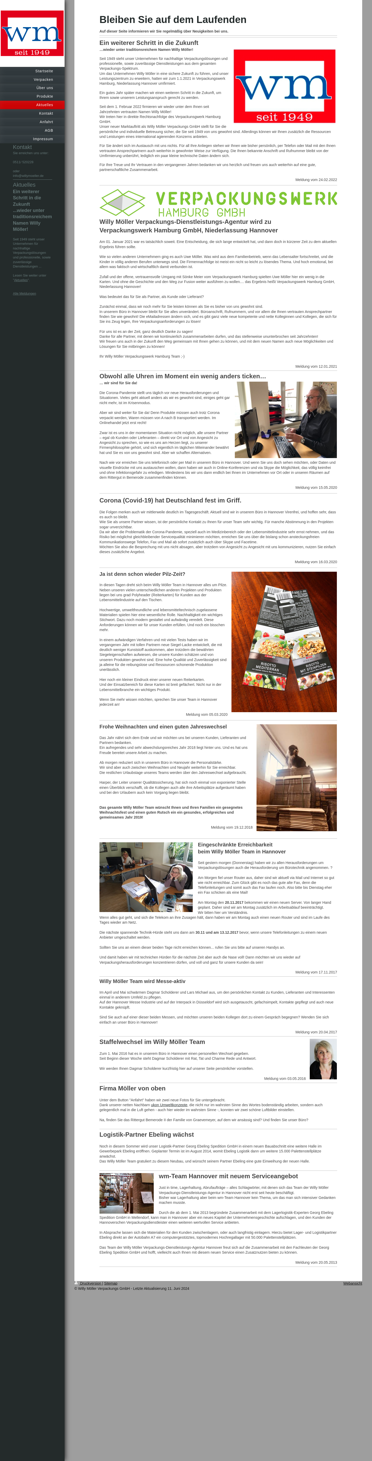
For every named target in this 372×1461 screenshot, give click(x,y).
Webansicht (352, 1283)
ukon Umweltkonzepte (169, 1105)
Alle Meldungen (24, 293)
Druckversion (88, 1283)
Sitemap (110, 1283)
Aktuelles (21, 280)
